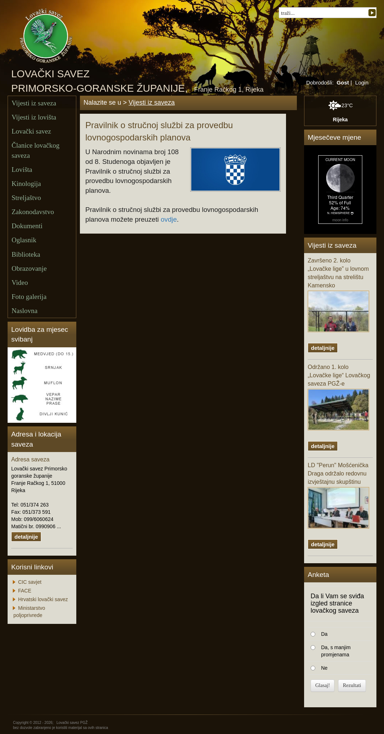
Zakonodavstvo (33, 212)
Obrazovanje (29, 268)
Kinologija (26, 183)
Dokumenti (27, 226)
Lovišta (22, 169)
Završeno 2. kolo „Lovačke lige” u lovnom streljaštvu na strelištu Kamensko (338, 294)
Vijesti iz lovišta (34, 117)
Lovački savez (31, 131)
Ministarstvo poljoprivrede (29, 611)
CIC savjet (30, 582)
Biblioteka (26, 254)
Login (361, 82)
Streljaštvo (26, 197)
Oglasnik (24, 240)
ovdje (169, 219)
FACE (24, 591)
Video (20, 282)
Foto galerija (29, 296)
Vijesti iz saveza (34, 103)
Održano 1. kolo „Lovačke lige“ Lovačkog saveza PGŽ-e (339, 397)
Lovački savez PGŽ (72, 723)
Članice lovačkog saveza (35, 150)
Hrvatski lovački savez (43, 599)
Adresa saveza (30, 459)
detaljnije (26, 537)
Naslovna (25, 310)
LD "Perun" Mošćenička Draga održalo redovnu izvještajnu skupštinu (338, 495)
